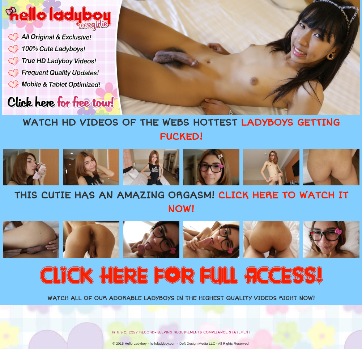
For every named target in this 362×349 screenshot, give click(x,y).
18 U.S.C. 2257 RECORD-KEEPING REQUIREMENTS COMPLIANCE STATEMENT (181, 332)
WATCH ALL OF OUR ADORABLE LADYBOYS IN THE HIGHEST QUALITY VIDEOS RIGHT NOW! (181, 298)
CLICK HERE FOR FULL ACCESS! (181, 276)
